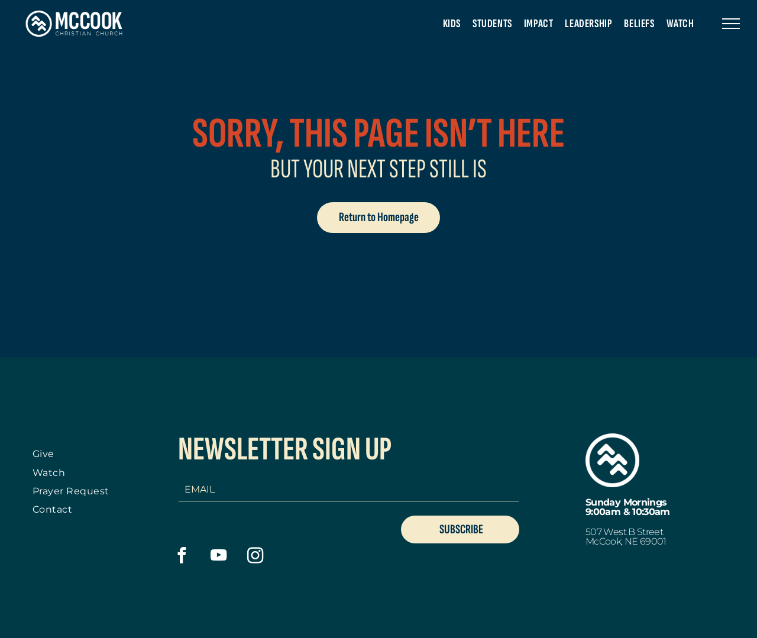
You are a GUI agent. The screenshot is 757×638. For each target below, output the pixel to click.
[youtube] (218, 557)
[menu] (731, 23)
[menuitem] (452, 23)
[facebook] (182, 557)
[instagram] (255, 557)
